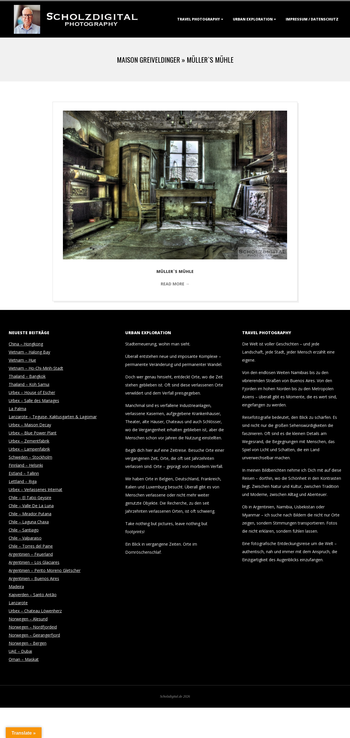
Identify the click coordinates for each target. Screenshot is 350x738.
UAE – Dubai (20, 651)
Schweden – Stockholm (30, 457)
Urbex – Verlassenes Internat (35, 489)
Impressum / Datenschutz (312, 19)
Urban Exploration (253, 19)
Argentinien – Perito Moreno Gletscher (45, 570)
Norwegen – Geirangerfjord (34, 635)
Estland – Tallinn (24, 473)
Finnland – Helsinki (26, 465)
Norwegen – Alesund (28, 619)
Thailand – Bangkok (27, 376)
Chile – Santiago (24, 530)
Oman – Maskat (24, 659)
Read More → (175, 284)
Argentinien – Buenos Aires (34, 578)
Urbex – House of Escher (32, 392)
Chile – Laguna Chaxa (29, 522)
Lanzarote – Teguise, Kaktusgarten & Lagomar (53, 416)
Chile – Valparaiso (25, 538)
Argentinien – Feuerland (31, 554)
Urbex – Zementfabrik (29, 441)
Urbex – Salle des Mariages (34, 400)
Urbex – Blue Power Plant (33, 433)
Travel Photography (198, 19)
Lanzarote (18, 602)
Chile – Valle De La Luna (31, 505)
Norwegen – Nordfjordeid (33, 627)
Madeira (16, 586)
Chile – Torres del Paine (31, 546)
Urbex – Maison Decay (30, 424)
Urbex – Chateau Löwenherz (35, 611)
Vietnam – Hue (22, 360)
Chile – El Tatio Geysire (30, 497)
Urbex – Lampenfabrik (29, 449)
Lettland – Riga (23, 481)
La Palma (17, 408)
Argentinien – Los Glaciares (34, 562)
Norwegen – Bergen (27, 643)
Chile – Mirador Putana (30, 513)
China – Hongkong (26, 344)
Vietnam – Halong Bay (29, 352)
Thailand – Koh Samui (29, 384)
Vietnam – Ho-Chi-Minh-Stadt (36, 368)
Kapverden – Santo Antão (33, 594)
